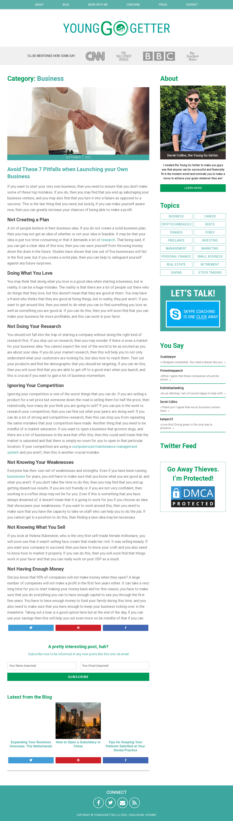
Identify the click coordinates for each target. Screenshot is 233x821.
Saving (176, 272)
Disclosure (136, 815)
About (39, 4)
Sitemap (150, 815)
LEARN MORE (193, 188)
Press (163, 4)
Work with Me (98, 4)
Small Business (210, 256)
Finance (176, 232)
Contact (192, 4)
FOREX (210, 232)
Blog (66, 4)
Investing (210, 240)
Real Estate (176, 264)
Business (50, 78)
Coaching (133, 4)
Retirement (210, 264)
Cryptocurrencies (176, 224)
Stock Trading (210, 272)
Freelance (176, 240)
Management (176, 248)
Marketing (210, 248)
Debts (210, 224)
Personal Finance (176, 256)
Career (210, 216)
